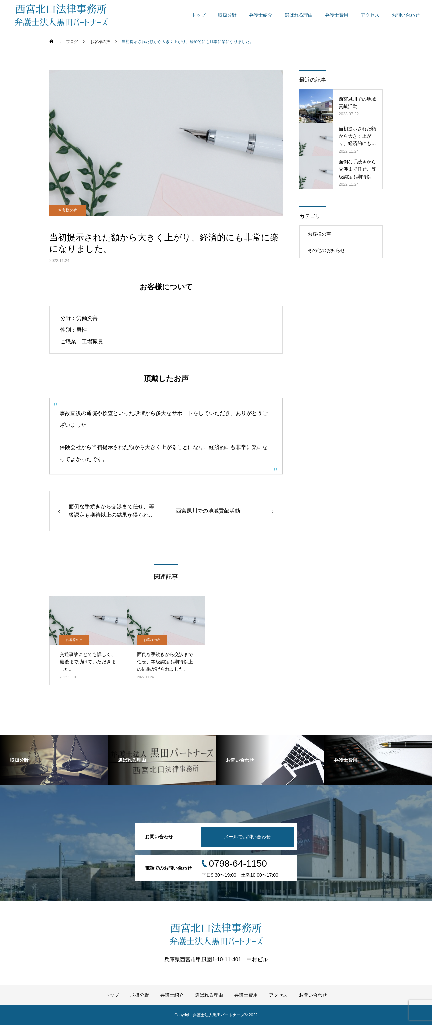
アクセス (370, 15)
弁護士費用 (336, 15)
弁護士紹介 (260, 15)
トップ (199, 15)
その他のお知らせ (326, 250)
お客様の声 (68, 210)
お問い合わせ (406, 15)
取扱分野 (227, 15)
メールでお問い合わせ (247, 836)
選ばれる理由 (299, 15)
